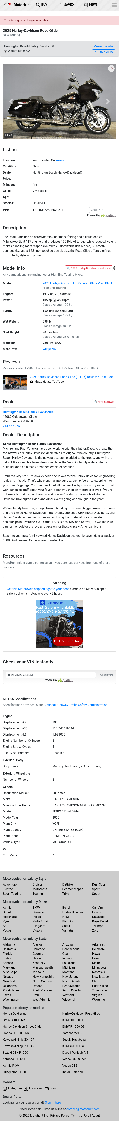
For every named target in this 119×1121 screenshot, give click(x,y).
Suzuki (66, 926)
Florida (7, 954)
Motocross (40, 889)
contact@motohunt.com (83, 1109)
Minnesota (99, 967)
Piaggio (67, 921)
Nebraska (98, 972)
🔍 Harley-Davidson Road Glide (89, 268)
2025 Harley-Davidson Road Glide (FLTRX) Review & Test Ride (71, 377)
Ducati (7, 912)
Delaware (98, 949)
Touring (38, 893)
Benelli (66, 907)
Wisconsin (69, 999)
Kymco (7, 921)
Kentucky (39, 963)
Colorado (39, 949)
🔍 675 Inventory (104, 401)
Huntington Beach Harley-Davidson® (28, 412)
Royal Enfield (100, 921)
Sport (96, 889)
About (96, 1115)
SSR (5, 926)
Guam (66, 954)
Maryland (9, 967)
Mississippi (10, 972)
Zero (95, 930)
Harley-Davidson (73, 912)
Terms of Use (80, 1115)
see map (60, 160)
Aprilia (7, 907)
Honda (96, 912)
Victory (37, 930)
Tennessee (99, 990)
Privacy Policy (59, 1115)
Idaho (7, 958)
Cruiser (37, 884)
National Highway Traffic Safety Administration (76, 705)
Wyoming (98, 999)
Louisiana (69, 963)
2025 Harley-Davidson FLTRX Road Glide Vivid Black (78, 283)
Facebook (35, 1088)
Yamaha (68, 930)
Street (96, 893)
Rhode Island (11, 990)
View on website (103, 46)
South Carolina (43, 990)
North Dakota (71, 981)
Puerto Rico (100, 986)
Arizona (67, 944)
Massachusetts (43, 967)
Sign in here (53, 1102)
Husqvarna (10, 917)
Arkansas (98, 944)
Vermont (68, 995)
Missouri (39, 972)
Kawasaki (98, 917)
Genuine (38, 912)
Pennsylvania (71, 986)
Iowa (95, 958)
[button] (11, 101)
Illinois (37, 958)
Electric (8, 889)
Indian (37, 917)
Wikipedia (49, 349)
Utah (36, 995)
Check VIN (97, 209)
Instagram (15, 1088)
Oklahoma (10, 986)
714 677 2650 (103, 52)
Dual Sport (99, 884)
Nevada (8, 976)
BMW (36, 907)
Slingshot (39, 926)
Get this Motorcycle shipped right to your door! (38, 589)
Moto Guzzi (40, 921)
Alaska (37, 944)
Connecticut (70, 949)
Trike (65, 893)
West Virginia (42, 999)
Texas (7, 995)
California (9, 949)
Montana (68, 972)
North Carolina (42, 981)
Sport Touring (12, 893)
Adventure (10, 884)
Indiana (67, 958)
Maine (96, 963)
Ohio (95, 981)
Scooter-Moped (72, 889)
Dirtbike (67, 884)
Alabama (9, 944)
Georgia (38, 954)
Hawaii (96, 954)
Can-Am (97, 907)
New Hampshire (43, 976)
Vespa (7, 930)
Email (53, 1088)
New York (9, 981)
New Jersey (70, 976)
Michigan (68, 967)
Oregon (38, 986)
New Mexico (100, 976)
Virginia (97, 995)
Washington (11, 999)
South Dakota (71, 990)
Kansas (8, 963)
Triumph (97, 926)
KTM (65, 917)
